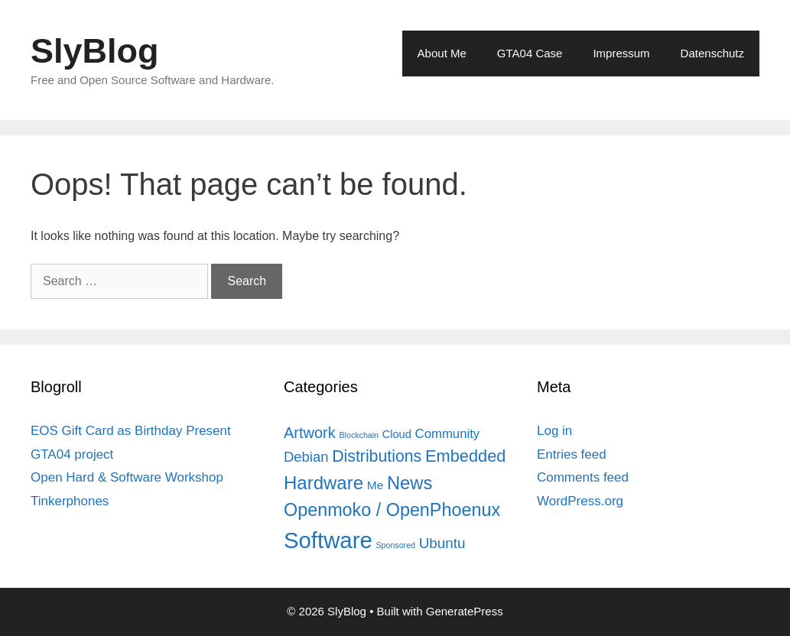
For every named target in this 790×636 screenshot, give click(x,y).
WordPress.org (580, 501)
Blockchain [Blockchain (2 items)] (359, 435)
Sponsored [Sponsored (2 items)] (395, 545)
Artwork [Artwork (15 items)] (310, 432)
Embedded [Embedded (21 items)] (465, 456)
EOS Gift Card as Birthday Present (131, 430)
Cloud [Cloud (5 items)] (396, 434)
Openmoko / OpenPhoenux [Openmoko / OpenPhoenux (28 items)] (392, 510)
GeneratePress (464, 611)
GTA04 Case (530, 53)
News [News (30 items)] (409, 482)
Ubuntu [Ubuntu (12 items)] (442, 543)
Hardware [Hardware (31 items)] (323, 482)
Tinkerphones (70, 501)
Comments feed (583, 477)
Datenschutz (712, 53)
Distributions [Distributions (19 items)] (376, 456)
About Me (442, 53)
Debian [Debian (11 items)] (306, 457)
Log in (554, 430)
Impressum (621, 53)
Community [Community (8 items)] (447, 434)
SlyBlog (95, 50)
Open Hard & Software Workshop (127, 477)
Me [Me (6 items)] (375, 485)
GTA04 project (72, 454)
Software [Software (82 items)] (328, 540)
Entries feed (571, 454)
